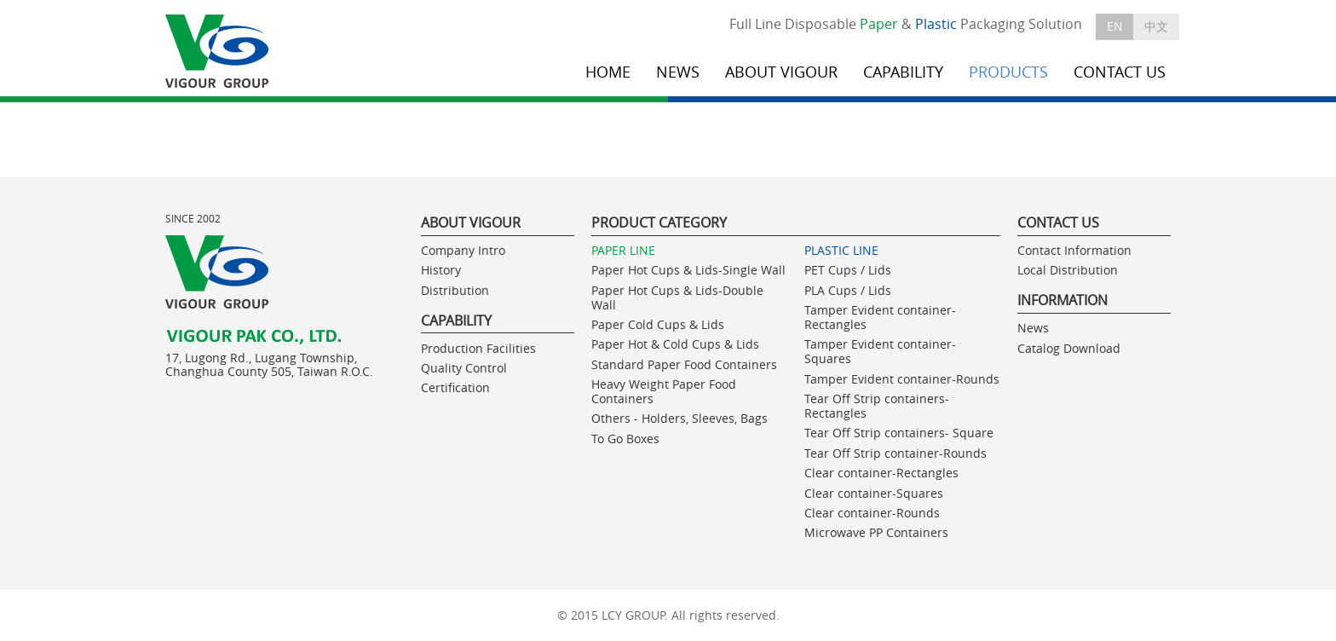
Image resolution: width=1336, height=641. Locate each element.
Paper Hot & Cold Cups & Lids (675, 344)
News (1033, 328)
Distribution (455, 290)
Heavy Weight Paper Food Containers (663, 391)
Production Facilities (478, 348)
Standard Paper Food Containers (684, 364)
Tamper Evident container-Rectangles (880, 317)
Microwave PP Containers (876, 532)
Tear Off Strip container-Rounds (895, 453)
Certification (455, 387)
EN (1115, 26)
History (441, 270)
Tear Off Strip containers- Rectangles (876, 405)
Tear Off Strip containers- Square (898, 432)
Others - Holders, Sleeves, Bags (679, 418)
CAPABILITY (903, 72)
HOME (608, 72)
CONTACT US (1120, 72)
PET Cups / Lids (847, 270)
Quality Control (464, 368)
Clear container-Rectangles (881, 473)
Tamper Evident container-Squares (880, 351)
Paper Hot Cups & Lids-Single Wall (688, 270)
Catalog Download (1068, 348)
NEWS (678, 72)
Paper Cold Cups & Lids (657, 324)
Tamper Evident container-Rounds (901, 379)
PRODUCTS (1008, 72)
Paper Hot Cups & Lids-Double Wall (677, 297)
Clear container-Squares (873, 493)
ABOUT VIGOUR (781, 72)
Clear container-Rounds (872, 513)
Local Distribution (1067, 270)
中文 (1156, 26)
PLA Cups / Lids (847, 290)
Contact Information (1074, 250)
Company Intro (463, 250)
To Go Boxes (625, 438)
